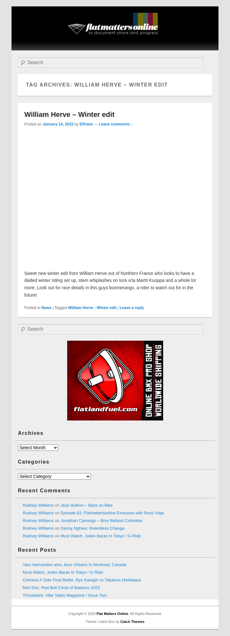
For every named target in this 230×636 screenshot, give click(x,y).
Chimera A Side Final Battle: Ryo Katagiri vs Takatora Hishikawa (82, 580)
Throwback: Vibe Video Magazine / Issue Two (65, 595)
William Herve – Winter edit (69, 114)
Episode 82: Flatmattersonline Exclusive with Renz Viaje (112, 513)
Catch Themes (132, 622)
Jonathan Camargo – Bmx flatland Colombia (101, 520)
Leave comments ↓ (116, 124)
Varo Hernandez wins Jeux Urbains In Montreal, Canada (74, 564)
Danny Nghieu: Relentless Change (92, 528)
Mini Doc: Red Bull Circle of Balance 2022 (61, 587)
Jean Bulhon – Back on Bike (86, 505)
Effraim (86, 124)
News (46, 308)
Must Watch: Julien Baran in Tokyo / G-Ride (100, 536)
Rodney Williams (38, 505)
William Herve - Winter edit (92, 308)
